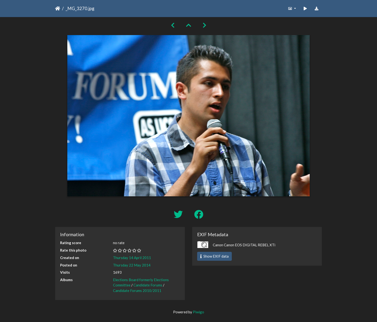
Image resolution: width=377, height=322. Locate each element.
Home (57, 8)
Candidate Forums (147, 285)
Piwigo (198, 312)
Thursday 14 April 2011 (132, 257)
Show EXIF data (214, 256)
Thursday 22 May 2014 (132, 265)
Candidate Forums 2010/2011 (137, 290)
